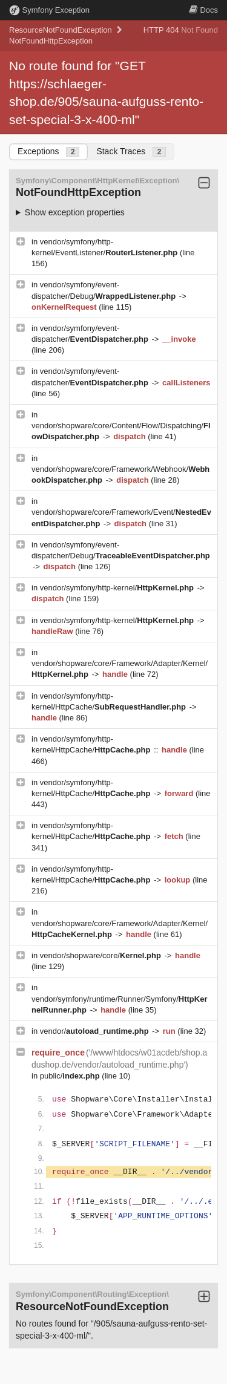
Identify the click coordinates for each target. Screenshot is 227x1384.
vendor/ (95, 1031)
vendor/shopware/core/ (101, 955)
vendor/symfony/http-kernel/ (118, 587)
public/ (71, 1075)
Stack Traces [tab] (131, 151)
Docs (203, 10)
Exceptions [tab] (48, 151)
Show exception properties (75, 212)
